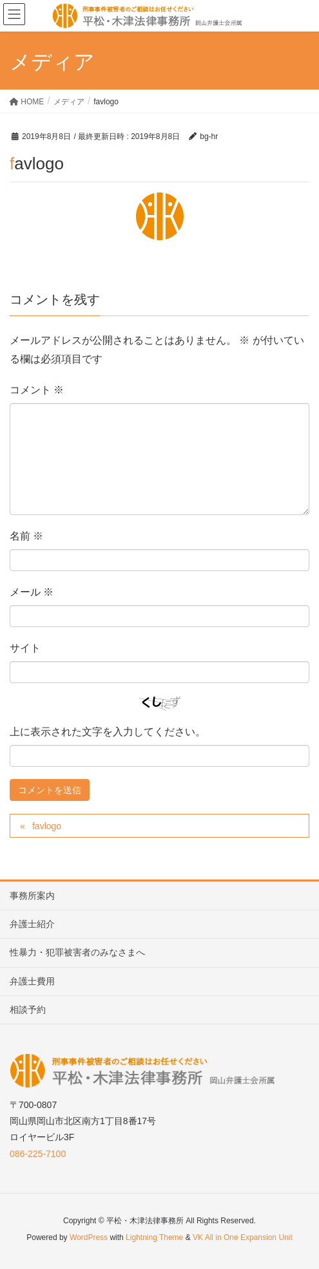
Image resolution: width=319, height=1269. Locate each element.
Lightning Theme (154, 1237)
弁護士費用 (32, 981)
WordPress (89, 1237)
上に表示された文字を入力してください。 (108, 731)
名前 (26, 536)
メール (31, 592)
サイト (25, 648)
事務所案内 (32, 895)
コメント (37, 389)
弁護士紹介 (32, 924)
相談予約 (28, 1009)
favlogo (46, 826)
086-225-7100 (38, 1154)
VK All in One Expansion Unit (243, 1237)
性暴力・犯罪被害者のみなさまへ (77, 952)
